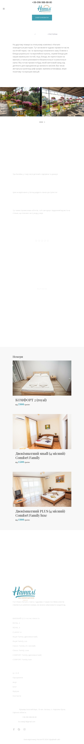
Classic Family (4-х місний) (24, 646)
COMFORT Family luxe (22, 659)
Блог (15, 687)
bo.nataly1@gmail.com (26, 721)
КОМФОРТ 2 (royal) (30, 400)
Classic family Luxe (21, 650)
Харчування (18, 677)
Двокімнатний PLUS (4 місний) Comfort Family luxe (40, 513)
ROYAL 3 (16, 627)
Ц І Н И (16, 673)
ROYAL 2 (16, 623)
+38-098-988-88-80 (42, 2)
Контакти (17, 696)
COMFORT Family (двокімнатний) (27, 655)
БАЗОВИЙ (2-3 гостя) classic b (26, 618)
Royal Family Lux (20, 641)
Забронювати (42, 17)
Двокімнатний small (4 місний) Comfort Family (40, 455)
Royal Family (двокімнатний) (25, 637)
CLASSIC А (17, 632)
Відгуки (16, 691)
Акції (15, 682)
